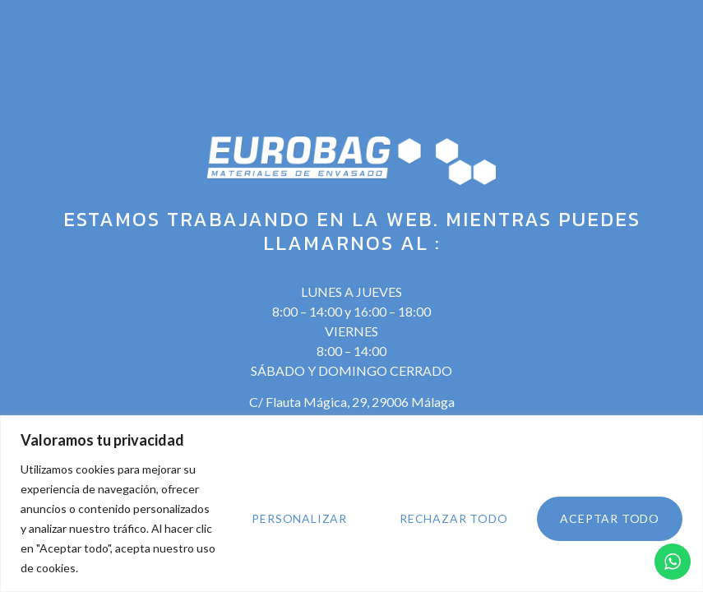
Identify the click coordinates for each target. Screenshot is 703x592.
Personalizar (299, 518)
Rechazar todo (453, 518)
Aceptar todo (609, 518)
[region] (351, 503)
